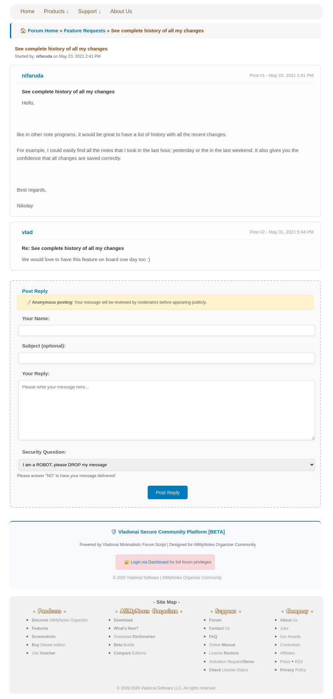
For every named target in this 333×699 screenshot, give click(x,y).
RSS (299, 661)
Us (219, 628)
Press (285, 661)
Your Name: (36, 318)
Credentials (290, 645)
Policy (293, 670)
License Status (228, 670)
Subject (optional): (44, 346)
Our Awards (290, 636)
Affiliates (287, 653)
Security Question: (44, 452)
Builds (124, 645)
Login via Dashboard (150, 562)
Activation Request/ (231, 661)
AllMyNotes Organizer (60, 620)
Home (27, 11)
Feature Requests (84, 30)
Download (134, 636)
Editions (130, 653)
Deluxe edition (48, 645)
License (224, 653)
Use (44, 653)
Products (54, 11)
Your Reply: (36, 373)
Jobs (284, 628)
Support (87, 11)
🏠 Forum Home (39, 30)
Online (222, 645)
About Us (121, 11)
